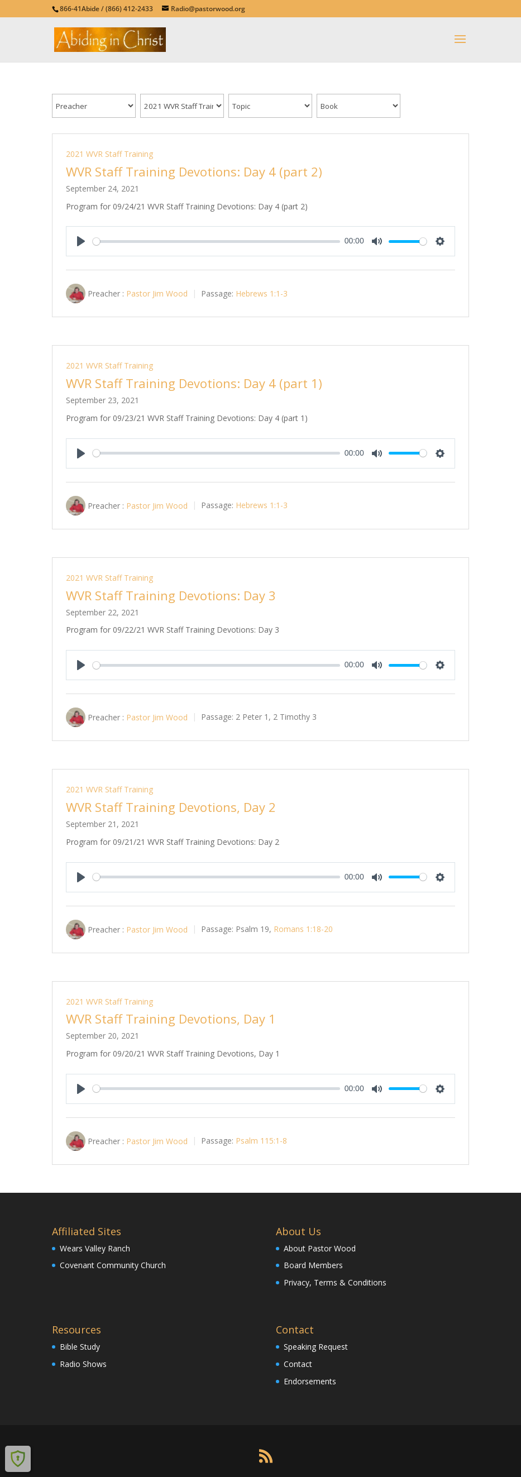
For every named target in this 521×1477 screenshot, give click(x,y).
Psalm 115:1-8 (261, 1141)
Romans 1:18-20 (303, 929)
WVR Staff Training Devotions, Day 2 (171, 807)
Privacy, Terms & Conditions (335, 1282)
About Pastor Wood (320, 1248)
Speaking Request (316, 1346)
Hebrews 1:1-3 (262, 293)
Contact (298, 1364)
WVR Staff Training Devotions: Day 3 (171, 595)
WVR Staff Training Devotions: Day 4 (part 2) (194, 171)
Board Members (313, 1265)
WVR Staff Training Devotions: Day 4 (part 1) (194, 383)
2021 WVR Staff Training (109, 154)
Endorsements (310, 1381)
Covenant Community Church (113, 1265)
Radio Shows (83, 1364)
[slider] (216, 241)
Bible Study (80, 1346)
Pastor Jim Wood (157, 293)
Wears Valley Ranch (95, 1248)
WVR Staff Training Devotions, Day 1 (171, 1018)
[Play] (81, 241)
